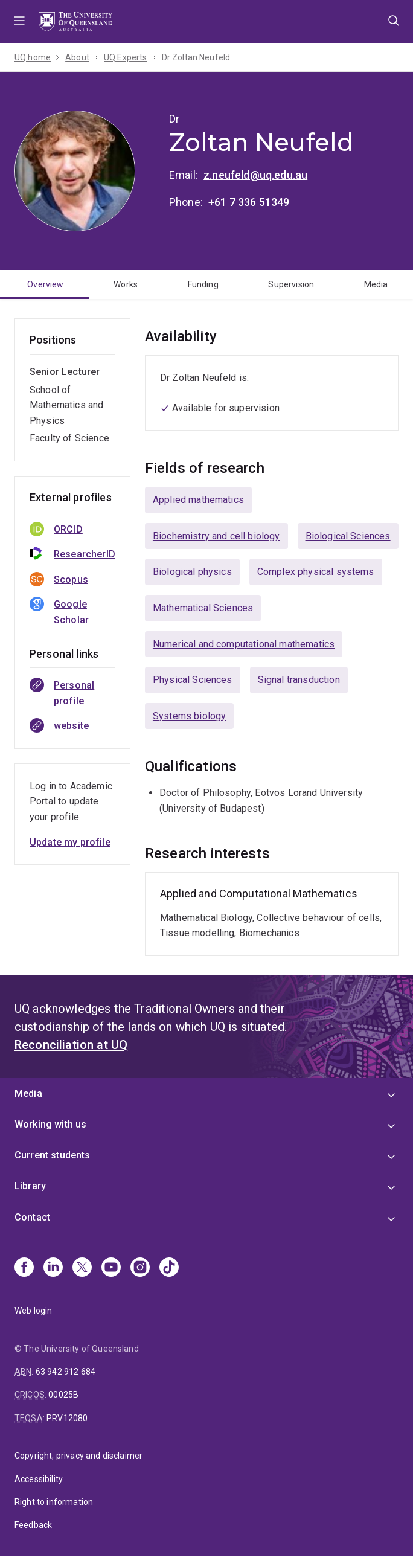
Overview (45, 284)
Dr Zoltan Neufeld (196, 57)
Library (30, 1186)
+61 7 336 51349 (248, 202)
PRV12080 (67, 1418)
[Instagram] (140, 1268)
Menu (19, 21)
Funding (203, 284)
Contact (32, 1217)
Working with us (50, 1124)
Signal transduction (299, 679)
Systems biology (189, 716)
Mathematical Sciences (203, 608)
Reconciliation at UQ (70, 1045)
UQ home (32, 57)
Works (126, 284)
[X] (82, 1268)
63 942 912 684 (65, 1371)
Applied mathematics (198, 500)
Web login (33, 1310)
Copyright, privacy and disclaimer (78, 1455)
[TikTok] (169, 1268)
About (77, 57)
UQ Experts (125, 57)
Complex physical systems (315, 571)
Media (376, 284)
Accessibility (38, 1479)
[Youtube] (111, 1268)
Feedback (33, 1525)
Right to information (53, 1502)
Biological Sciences (348, 536)
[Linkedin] (53, 1268)
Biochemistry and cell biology (216, 536)
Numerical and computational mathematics (244, 644)
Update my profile (70, 842)
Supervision (291, 284)
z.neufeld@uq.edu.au (255, 175)
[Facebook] (24, 1268)
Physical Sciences (192, 679)
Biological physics (192, 571)
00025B (63, 1394)
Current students (52, 1155)
